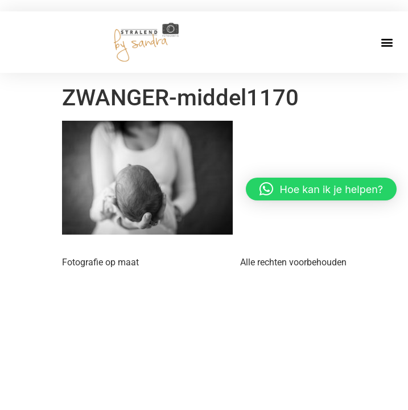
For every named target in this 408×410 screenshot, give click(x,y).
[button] (387, 41)
